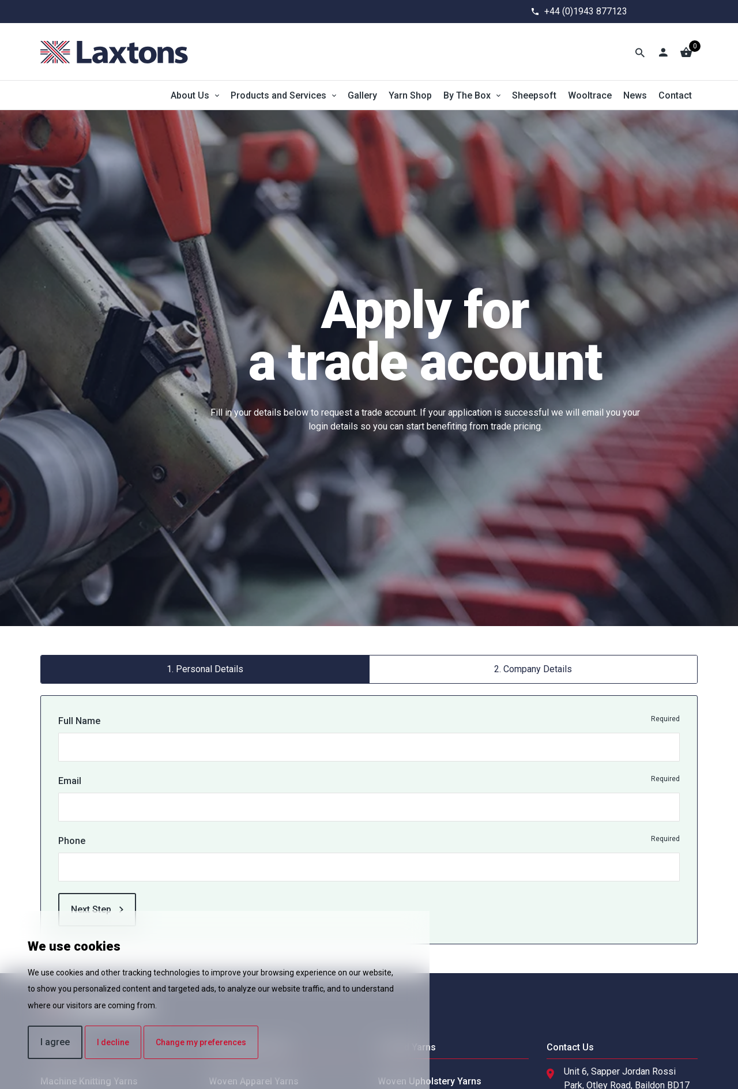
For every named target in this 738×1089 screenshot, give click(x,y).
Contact (675, 95)
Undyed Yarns (407, 1047)
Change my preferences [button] (201, 1042)
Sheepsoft (534, 95)
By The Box (467, 95)
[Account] (663, 52)
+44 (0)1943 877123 (585, 11)
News (635, 95)
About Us (190, 95)
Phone (71, 840)
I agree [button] (55, 1042)
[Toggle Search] (640, 52)
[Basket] (686, 52)
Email (69, 780)
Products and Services (278, 95)
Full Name (79, 720)
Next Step (97, 909)
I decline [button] (113, 1042)
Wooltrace (590, 95)
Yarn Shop (410, 95)
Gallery (362, 95)
